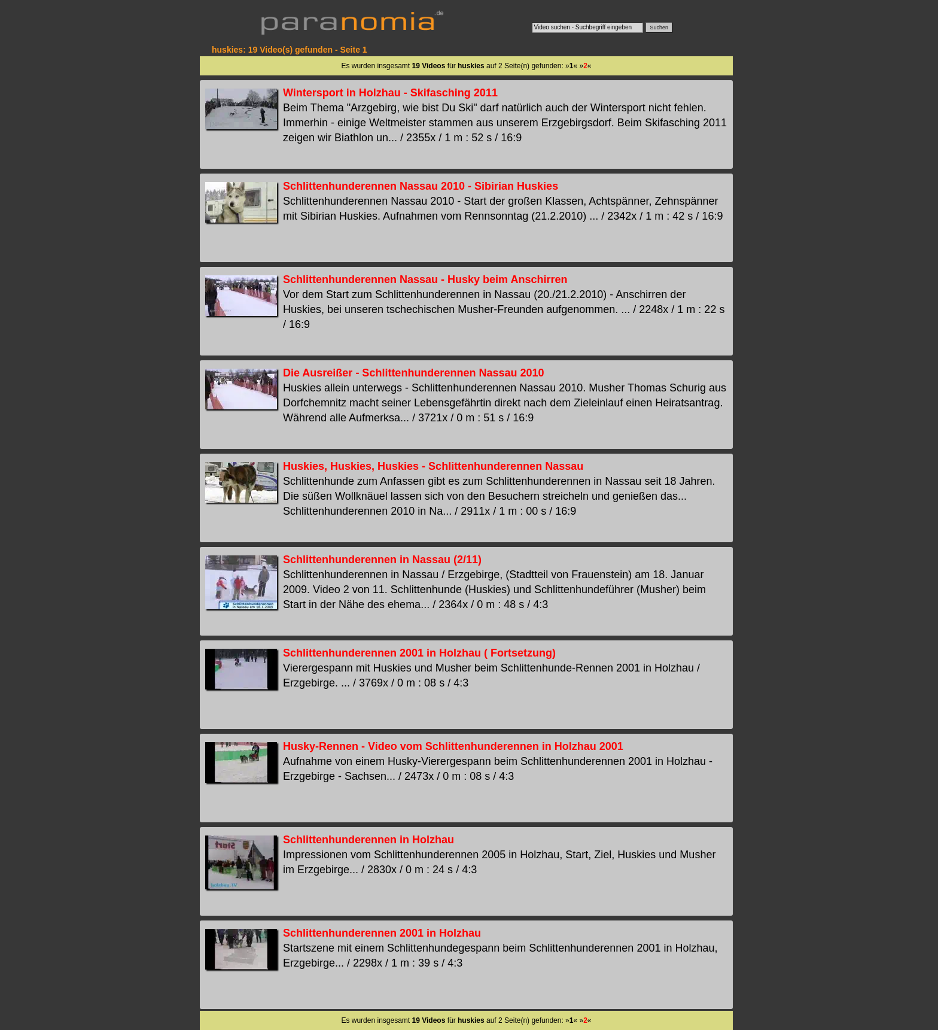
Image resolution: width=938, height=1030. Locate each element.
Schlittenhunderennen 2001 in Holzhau (382, 933)
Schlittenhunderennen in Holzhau (368, 840)
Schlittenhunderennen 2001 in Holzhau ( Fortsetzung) (419, 653)
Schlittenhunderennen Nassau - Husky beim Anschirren (425, 279)
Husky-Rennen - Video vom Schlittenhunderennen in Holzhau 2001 (453, 746)
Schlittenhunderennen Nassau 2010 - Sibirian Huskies (420, 186)
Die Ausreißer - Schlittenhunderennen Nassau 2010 (413, 373)
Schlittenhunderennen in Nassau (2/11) (382, 560)
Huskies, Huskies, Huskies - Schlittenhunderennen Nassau (433, 466)
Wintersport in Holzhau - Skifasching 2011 (390, 93)
